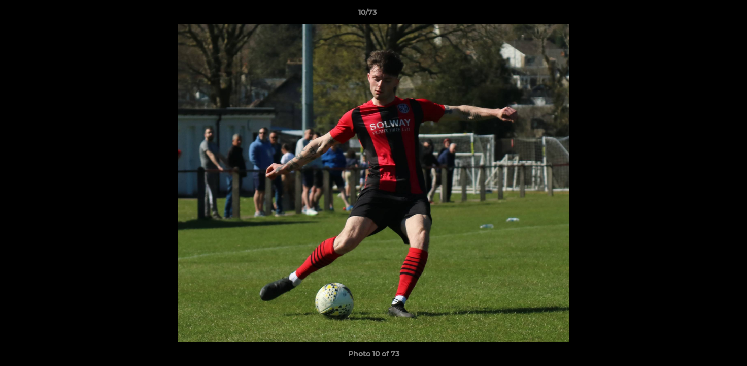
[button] (704, 14)
